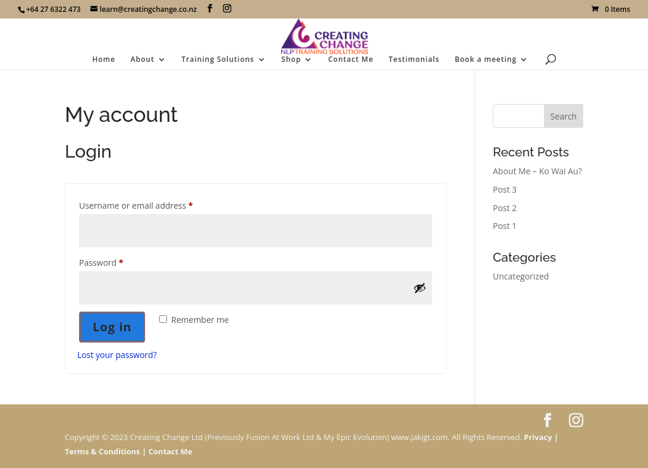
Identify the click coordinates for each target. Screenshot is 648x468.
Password (118, 261)
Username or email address (153, 204)
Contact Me (350, 59)
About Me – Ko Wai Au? (537, 171)
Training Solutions (217, 59)
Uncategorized (521, 276)
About (143, 59)
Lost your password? (117, 354)
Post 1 (505, 225)
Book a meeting (486, 59)
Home (103, 59)
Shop (291, 59)
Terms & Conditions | (105, 451)
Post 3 (505, 189)
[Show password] (419, 287)
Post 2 (505, 207)
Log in (112, 327)
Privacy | (541, 437)
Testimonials (414, 59)
